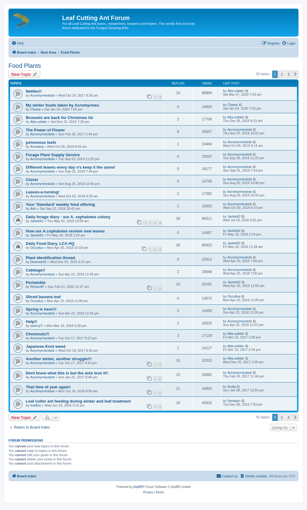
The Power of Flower (45, 130)
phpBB (137, 487)
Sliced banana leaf (43, 296)
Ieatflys (35, 405)
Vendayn (234, 401)
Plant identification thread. (51, 257)
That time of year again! (48, 387)
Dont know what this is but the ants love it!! (67, 373)
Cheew (35, 109)
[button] (295, 74)
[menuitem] (18, 43)
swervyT (36, 325)
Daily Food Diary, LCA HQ (50, 243)
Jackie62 (36, 221)
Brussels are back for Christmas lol (59, 117)
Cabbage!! (35, 270)
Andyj (232, 386)
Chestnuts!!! (37, 334)
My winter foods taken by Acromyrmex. (63, 105)
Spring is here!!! (41, 309)
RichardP (37, 286)
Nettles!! (34, 91)
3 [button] (289, 74)
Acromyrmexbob (42, 95)
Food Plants (24, 65)
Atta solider (236, 91)
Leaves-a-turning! (42, 192)
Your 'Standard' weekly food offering (60, 204)
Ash (33, 208)
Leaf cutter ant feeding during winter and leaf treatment (78, 401)
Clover (32, 179)
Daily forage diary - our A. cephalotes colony (68, 217)
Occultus (36, 247)
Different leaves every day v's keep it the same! (70, 167)
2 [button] (282, 74)
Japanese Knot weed (45, 346)
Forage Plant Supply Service (53, 155)
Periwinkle (36, 282)
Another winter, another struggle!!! (59, 359)
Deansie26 (38, 262)
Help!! (31, 321)
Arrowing (36, 146)
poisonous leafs (41, 142)
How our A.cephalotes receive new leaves (65, 231)
